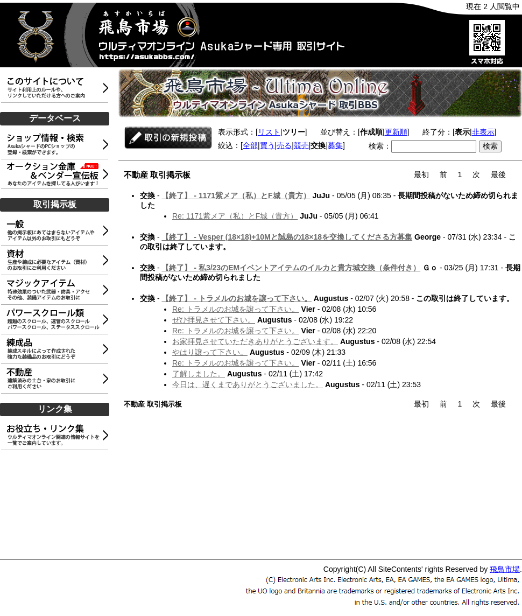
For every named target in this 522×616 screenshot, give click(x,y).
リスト (269, 132)
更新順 (396, 132)
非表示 (483, 132)
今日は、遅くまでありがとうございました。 (247, 384)
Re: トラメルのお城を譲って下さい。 (235, 309)
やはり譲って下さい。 (210, 352)
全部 (250, 145)
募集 (335, 145)
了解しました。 (198, 373)
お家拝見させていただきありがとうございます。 (255, 341)
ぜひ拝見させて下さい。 (213, 320)
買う (267, 145)
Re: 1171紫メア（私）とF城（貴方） (235, 216)
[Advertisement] (56, 505)
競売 (301, 145)
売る (284, 145)
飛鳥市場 (505, 569)
